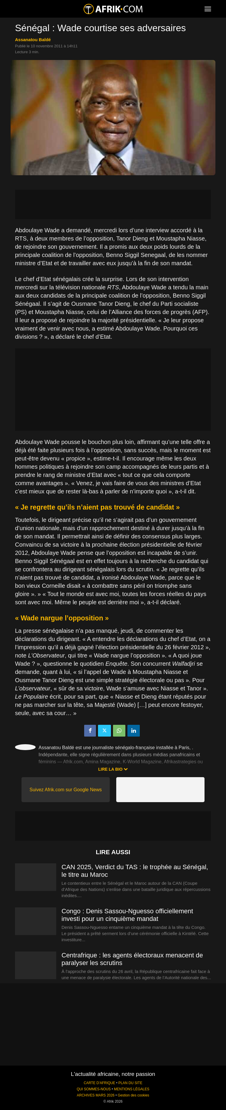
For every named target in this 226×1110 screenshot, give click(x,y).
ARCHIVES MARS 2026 (95, 1095)
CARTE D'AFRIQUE (99, 1083)
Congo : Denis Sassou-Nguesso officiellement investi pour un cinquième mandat (127, 914)
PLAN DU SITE (130, 1083)
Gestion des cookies (133, 1095)
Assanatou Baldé (33, 39)
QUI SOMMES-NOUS (94, 1089)
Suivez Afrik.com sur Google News (65, 789)
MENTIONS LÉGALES (131, 1089)
